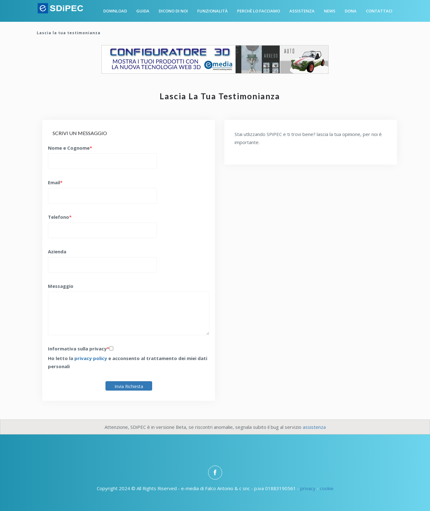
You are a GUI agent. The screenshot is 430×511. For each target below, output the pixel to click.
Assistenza (302, 11)
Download (115, 11)
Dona (351, 11)
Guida (142, 11)
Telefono (58, 217)
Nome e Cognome (69, 148)
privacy (307, 488)
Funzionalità (212, 11)
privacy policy (90, 358)
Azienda (57, 251)
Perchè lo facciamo (258, 11)
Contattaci (379, 11)
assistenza (314, 427)
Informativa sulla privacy (77, 348)
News (329, 11)
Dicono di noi (173, 11)
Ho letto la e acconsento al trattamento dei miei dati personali (127, 362)
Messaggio (60, 286)
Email (54, 182)
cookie (327, 488)
